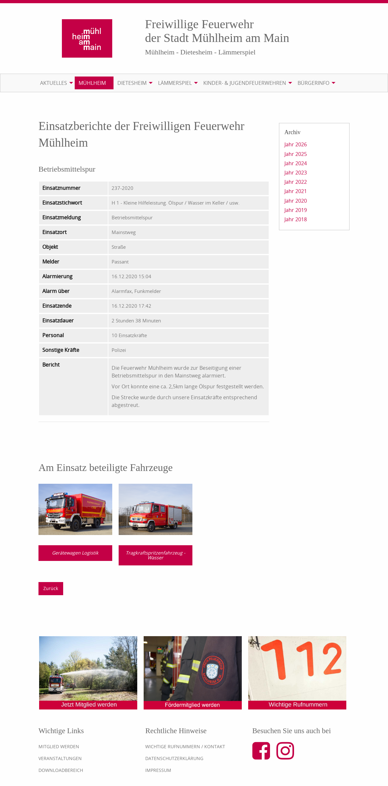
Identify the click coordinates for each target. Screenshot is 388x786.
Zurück (50, 588)
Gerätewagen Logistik (75, 553)
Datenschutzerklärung (174, 758)
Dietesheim (132, 82)
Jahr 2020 (295, 200)
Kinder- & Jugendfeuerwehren (244, 82)
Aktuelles (53, 82)
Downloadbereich (60, 770)
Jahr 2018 (295, 219)
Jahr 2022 (295, 181)
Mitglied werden (58, 746)
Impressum (158, 770)
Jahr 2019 (295, 210)
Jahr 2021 (295, 191)
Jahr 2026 (295, 144)
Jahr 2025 (295, 154)
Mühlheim (92, 82)
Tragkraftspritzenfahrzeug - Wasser (155, 555)
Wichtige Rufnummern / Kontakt (185, 746)
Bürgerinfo (313, 82)
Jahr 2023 (295, 172)
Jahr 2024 (295, 163)
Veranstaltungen (60, 758)
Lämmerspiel (175, 82)
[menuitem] (55, 83)
